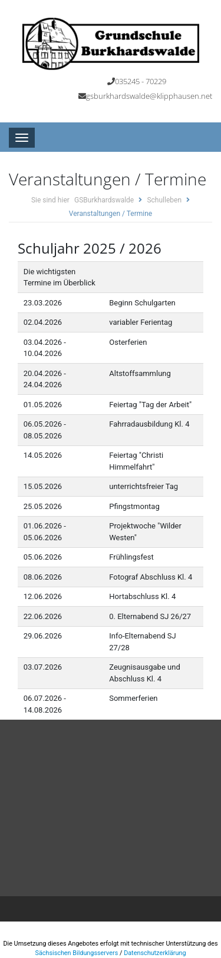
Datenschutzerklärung (155, 953)
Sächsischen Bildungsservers (76, 953)
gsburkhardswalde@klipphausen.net (149, 96)
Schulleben (164, 200)
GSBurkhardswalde (104, 200)
